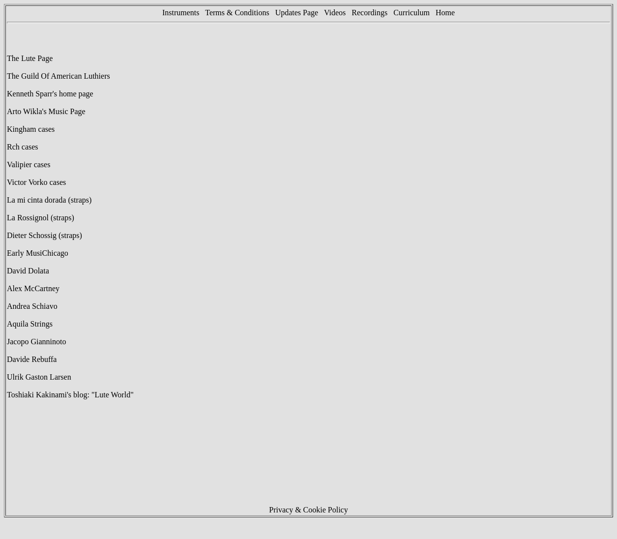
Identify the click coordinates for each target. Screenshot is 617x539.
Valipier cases (28, 164)
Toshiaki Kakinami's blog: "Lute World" (70, 394)
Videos (338, 12)
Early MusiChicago (37, 253)
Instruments (181, 12)
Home (445, 12)
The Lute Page (30, 58)
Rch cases (22, 147)
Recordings (369, 12)
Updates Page (297, 12)
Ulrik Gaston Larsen (39, 377)
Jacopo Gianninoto (36, 341)
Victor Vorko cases (36, 182)
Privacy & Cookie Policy (308, 510)
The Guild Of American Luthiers (58, 76)
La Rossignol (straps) (40, 217)
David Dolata (28, 271)
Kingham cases (31, 129)
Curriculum (411, 12)
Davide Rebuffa (32, 359)
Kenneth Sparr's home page (50, 94)
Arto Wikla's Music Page (46, 111)
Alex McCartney (33, 288)
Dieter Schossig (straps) (44, 235)
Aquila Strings (30, 324)
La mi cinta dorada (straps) (49, 200)
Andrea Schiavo (32, 306)
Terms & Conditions (237, 12)
